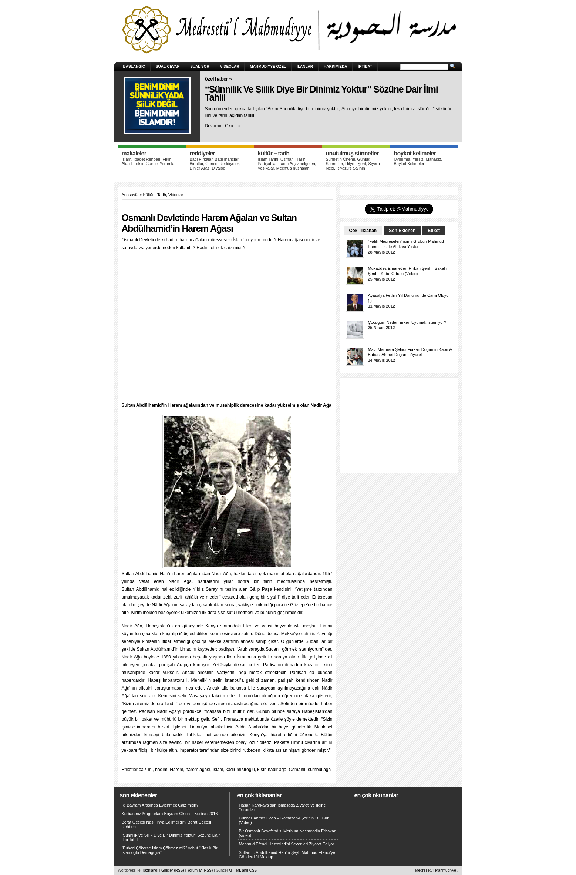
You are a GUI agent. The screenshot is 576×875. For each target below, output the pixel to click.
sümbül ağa (319, 769)
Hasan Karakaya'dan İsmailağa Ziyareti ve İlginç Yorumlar (282, 807)
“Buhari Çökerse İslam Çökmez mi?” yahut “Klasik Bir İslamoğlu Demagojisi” (170, 850)
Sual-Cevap (167, 66)
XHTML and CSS (243, 870)
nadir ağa (277, 769)
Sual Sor (199, 66)
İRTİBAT (365, 66)
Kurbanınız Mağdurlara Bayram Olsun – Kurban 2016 (170, 813)
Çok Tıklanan (363, 230)
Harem (176, 769)
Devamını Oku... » (223, 125)
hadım (161, 769)
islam (218, 769)
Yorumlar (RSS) (200, 870)
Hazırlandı (149, 870)
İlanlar (305, 66)
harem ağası (198, 769)
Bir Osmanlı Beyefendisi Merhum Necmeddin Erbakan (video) (288, 833)
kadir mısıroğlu (240, 769)
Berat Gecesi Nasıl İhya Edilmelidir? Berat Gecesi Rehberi (166, 824)
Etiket (434, 230)
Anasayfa (130, 194)
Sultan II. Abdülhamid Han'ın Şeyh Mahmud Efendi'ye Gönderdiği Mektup (287, 854)
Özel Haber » (218, 79)
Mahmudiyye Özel (268, 66)
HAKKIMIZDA (335, 66)
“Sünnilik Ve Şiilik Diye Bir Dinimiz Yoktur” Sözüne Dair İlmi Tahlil (321, 93)
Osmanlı (297, 769)
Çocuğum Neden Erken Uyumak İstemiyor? (407, 322)
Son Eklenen (402, 230)
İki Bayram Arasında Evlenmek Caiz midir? (160, 805)
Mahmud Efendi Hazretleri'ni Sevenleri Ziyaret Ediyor (286, 844)
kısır (261, 769)
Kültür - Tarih (154, 194)
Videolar (229, 66)
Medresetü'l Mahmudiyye (435, 870)
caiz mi (145, 769)
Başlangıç (134, 66)
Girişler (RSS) (172, 870)
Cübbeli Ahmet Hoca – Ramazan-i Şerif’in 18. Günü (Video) (285, 820)
